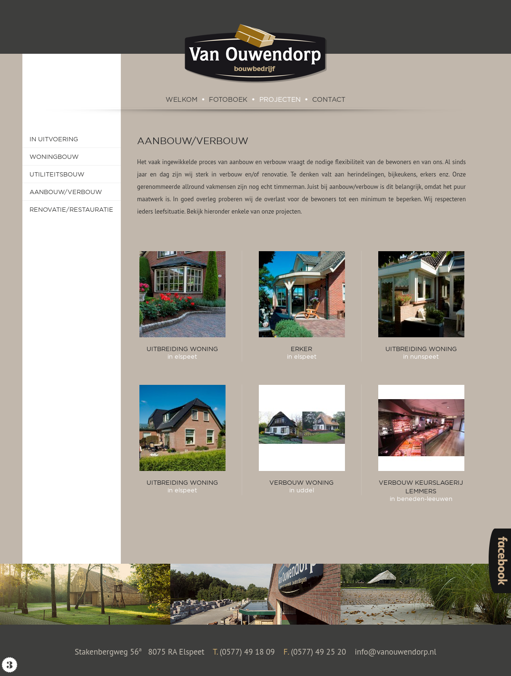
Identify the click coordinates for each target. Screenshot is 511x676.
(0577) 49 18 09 (247, 652)
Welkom (181, 99)
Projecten (280, 99)
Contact (328, 99)
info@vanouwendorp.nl (395, 652)
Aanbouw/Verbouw (192, 141)
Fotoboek (228, 99)
